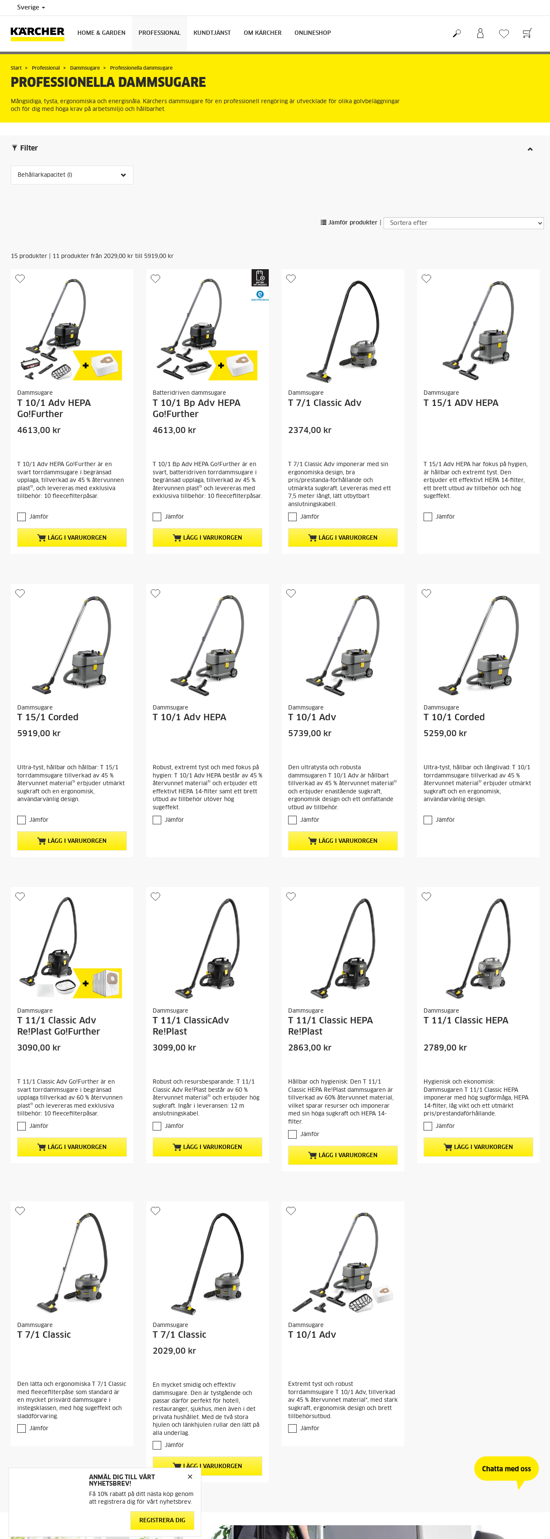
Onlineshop (313, 33)
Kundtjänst (212, 33)
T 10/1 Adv (312, 717)
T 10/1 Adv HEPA (189, 717)
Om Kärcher (263, 33)
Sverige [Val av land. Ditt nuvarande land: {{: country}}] (31, 8)
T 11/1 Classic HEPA (466, 1021)
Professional (159, 33)
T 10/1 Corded (454, 717)
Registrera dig (162, 1521)
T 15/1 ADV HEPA (461, 403)
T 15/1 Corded (48, 717)
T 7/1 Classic (44, 1335)
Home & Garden (101, 33)
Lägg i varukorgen (72, 538)
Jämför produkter (349, 223)
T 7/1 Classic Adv (325, 403)
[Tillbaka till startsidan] (41, 33)
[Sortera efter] (464, 223)
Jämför (39, 517)
